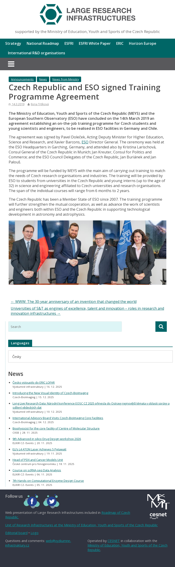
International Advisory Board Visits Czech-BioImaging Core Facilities (58, 418)
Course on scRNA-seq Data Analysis (37, 470)
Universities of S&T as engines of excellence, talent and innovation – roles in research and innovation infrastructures (87, 311)
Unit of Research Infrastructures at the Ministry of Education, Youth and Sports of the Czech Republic (81, 525)
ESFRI (68, 43)
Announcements (22, 79)
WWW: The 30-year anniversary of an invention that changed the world (73, 301)
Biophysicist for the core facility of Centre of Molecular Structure (56, 428)
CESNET (114, 541)
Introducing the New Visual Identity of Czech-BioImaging (50, 393)
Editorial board (16, 533)
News (43, 79)
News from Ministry (65, 79)
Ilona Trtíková (40, 104)
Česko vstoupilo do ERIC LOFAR (34, 382)
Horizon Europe (142, 43)
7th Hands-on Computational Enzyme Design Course (48, 481)
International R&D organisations (36, 52)
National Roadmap (43, 43)
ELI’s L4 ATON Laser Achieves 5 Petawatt (39, 449)
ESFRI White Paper (95, 43)
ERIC (120, 43)
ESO (85, 142)
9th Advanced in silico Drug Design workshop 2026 (47, 439)
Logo (35, 533)
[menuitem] (16, 356)
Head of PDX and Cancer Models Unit (38, 460)
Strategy (13, 43)
